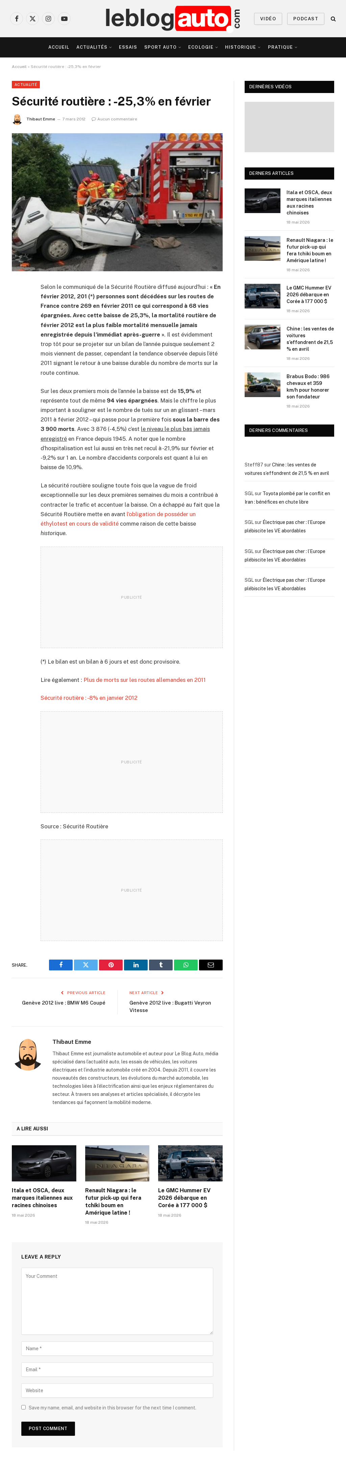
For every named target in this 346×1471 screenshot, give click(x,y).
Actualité (26, 85)
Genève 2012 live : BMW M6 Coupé (63, 1003)
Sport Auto (160, 47)
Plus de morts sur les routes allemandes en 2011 (144, 679)
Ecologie (200, 47)
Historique (240, 47)
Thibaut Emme (40, 119)
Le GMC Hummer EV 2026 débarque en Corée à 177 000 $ (184, 1198)
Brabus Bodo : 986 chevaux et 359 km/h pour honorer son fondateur (308, 386)
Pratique (280, 47)
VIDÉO (268, 18)
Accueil (58, 47)
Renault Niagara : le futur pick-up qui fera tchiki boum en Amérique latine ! (113, 1201)
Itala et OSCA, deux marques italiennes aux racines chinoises (42, 1198)
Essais (128, 47)
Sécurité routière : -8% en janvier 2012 (89, 697)
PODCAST (305, 18)
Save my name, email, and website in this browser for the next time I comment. (112, 1407)
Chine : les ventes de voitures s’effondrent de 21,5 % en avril (310, 339)
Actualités (91, 47)
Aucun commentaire (114, 119)
